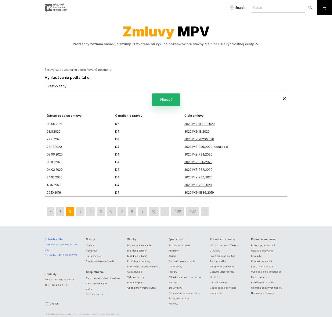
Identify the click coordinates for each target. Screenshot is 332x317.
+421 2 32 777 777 (67, 255)
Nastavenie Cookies (263, 293)
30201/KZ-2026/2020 (199, 139)
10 (153, 211)
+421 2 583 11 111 (59, 284)
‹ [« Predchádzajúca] (50, 211)
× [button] (284, 98)
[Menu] (324, 7)
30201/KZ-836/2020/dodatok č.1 (206, 147)
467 (192, 211)
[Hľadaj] (278, 7)
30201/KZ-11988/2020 (199, 124)
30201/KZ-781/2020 (198, 185)
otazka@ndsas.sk (64, 279)
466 (177, 211)
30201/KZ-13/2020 (197, 131)
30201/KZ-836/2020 (198, 162)
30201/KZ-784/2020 (198, 177)
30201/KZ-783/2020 (198, 154)
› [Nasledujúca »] (204, 211)
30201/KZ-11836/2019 (199, 192)
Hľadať (166, 99)
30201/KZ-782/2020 (198, 169)
